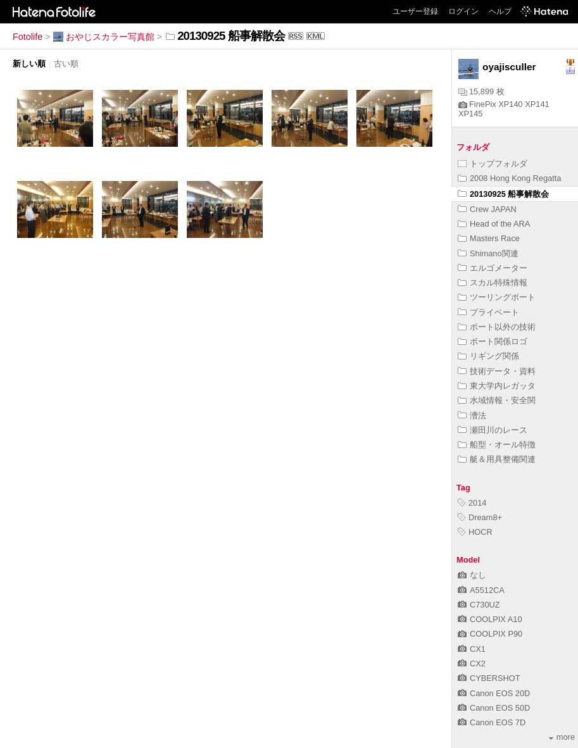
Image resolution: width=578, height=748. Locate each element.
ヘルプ (500, 11)
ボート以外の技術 (497, 327)
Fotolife (27, 37)
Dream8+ (480, 517)
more (562, 737)
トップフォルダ (492, 163)
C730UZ (479, 604)
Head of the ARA (494, 223)
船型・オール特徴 (497, 444)
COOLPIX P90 (490, 634)
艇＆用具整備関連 (497, 459)
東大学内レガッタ (497, 385)
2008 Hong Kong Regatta (509, 178)
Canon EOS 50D (494, 708)
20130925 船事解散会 (504, 194)
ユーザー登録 (415, 11)
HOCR (475, 532)
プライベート (488, 312)
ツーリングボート (497, 297)
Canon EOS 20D (494, 693)
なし (472, 575)
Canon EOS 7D (491, 722)
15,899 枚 (481, 91)
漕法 (472, 415)
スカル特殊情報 (492, 282)
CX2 (472, 663)
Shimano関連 (488, 253)
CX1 (472, 649)
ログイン (463, 11)
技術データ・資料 (497, 371)
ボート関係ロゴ (492, 341)
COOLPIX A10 (490, 619)
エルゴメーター (492, 268)
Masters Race (489, 238)
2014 (472, 503)
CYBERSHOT (489, 678)
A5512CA (481, 590)
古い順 (66, 63)
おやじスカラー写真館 (103, 37)
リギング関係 (488, 356)
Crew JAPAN (487, 209)
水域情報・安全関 (497, 400)
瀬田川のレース (492, 430)
